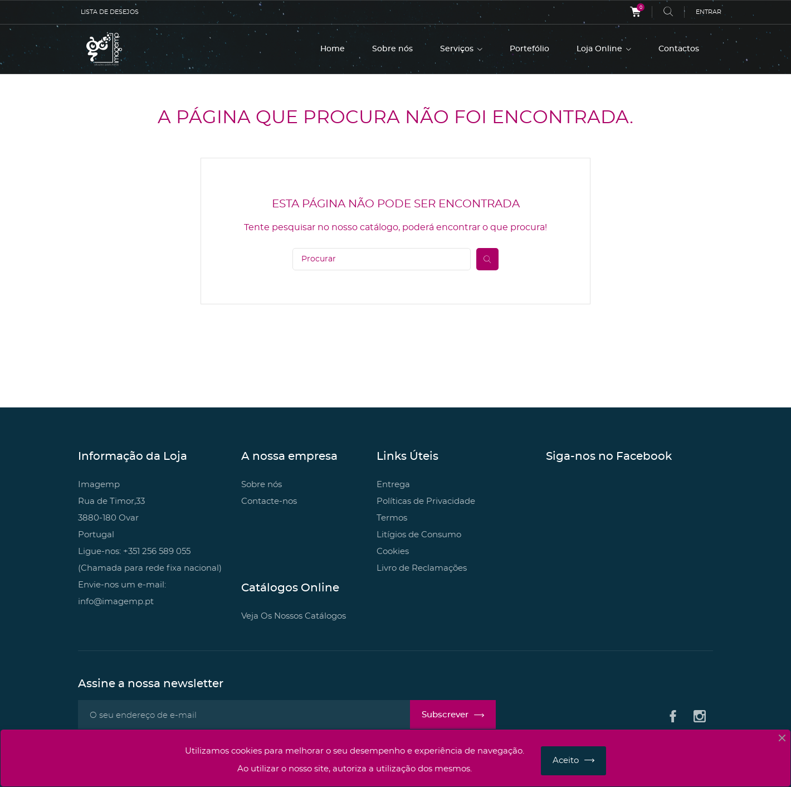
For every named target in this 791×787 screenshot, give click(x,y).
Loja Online (600, 49)
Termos (392, 518)
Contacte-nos (269, 501)
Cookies (393, 551)
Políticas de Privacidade (426, 501)
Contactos (678, 49)
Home (332, 49)
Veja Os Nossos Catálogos (293, 616)
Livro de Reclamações (422, 568)
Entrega (393, 484)
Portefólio (529, 49)
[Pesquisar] (381, 259)
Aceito (566, 760)
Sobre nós (392, 49)
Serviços (458, 49)
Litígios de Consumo (419, 535)
